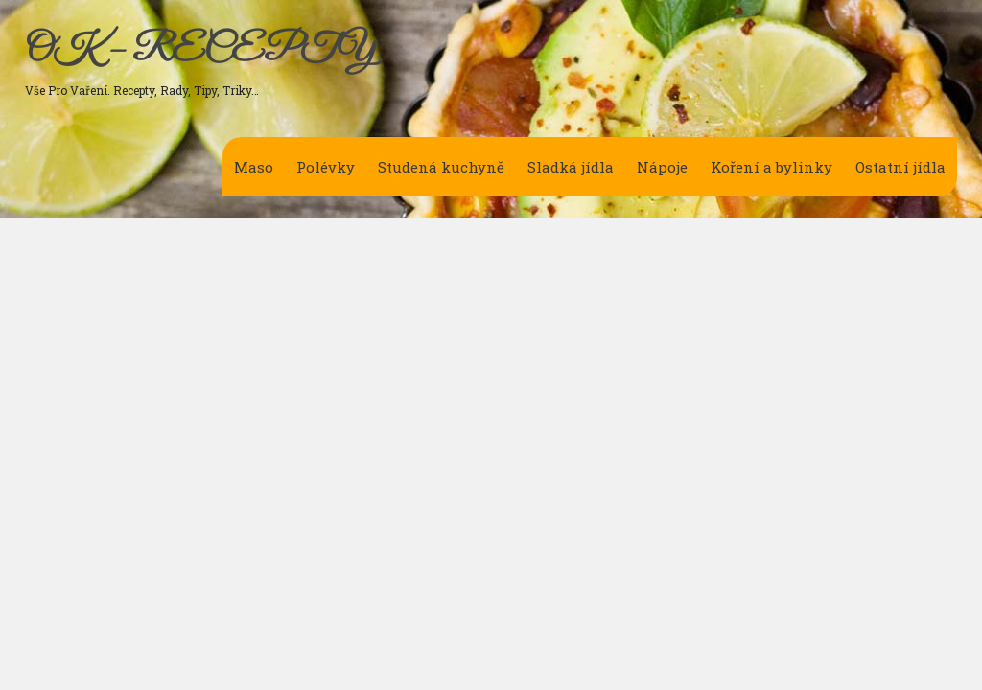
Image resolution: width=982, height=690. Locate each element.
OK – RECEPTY (200, 51)
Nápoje (662, 166)
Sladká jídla (570, 166)
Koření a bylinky (771, 166)
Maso (253, 166)
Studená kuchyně (441, 166)
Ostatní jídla (900, 166)
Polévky (325, 166)
